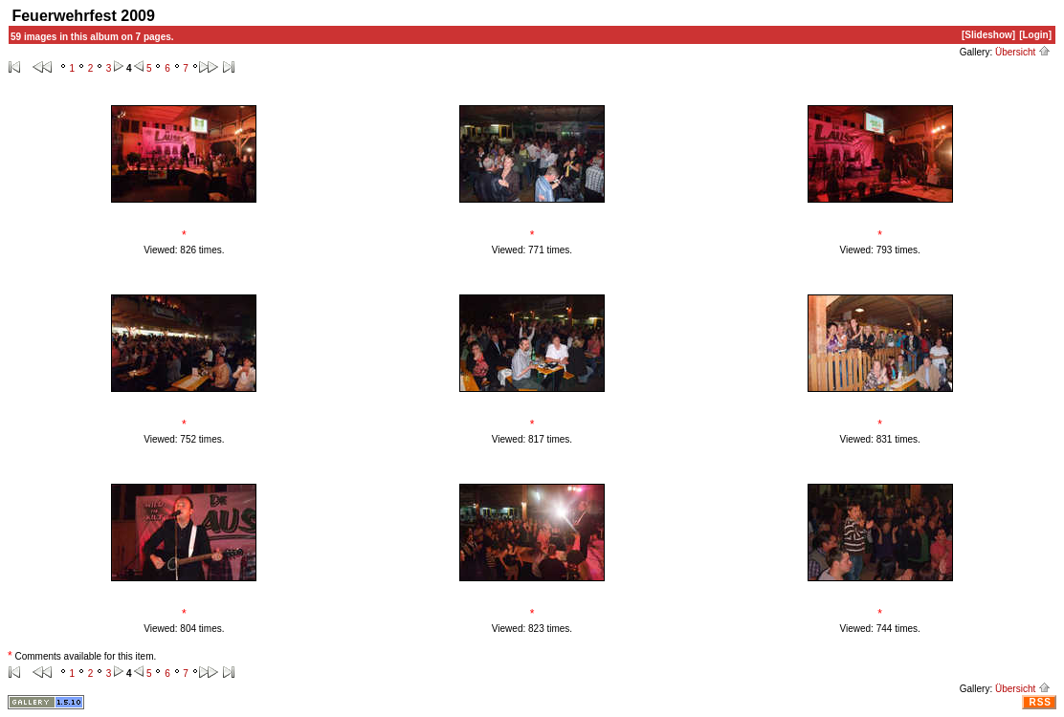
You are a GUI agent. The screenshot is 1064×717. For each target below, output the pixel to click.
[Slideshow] (988, 35)
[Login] (1035, 35)
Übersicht (1023, 52)
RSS (1040, 702)
